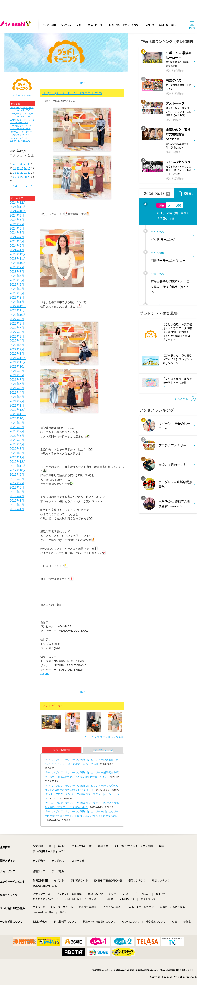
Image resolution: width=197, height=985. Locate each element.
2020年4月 (17, 444)
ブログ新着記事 (61, 750)
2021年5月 (17, 388)
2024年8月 (17, 219)
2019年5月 (17, 492)
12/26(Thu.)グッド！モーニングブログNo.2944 (21, 127)
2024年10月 (18, 211)
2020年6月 (17, 435)
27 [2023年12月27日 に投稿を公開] (21, 177)
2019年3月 (17, 500)
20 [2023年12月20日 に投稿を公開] (21, 172)
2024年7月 (17, 224)
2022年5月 (17, 336)
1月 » (29, 185)
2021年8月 (17, 375)
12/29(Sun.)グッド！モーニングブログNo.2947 (21, 108)
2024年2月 (17, 245)
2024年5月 (17, 232)
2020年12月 (18, 409)
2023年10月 (18, 263)
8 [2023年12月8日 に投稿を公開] (28, 164)
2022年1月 (17, 353)
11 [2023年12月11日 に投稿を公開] (14, 168)
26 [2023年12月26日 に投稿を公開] (18, 177)
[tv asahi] (16, 25)
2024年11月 (18, 206)
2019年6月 (17, 487)
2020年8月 (17, 427)
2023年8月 (17, 271)
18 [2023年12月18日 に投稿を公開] (14, 172)
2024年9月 (17, 215)
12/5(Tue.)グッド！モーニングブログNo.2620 (72, 93)
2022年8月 (17, 323)
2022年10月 (18, 315)
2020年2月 (17, 453)
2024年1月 (17, 250)
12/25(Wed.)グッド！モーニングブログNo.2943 (22, 133)
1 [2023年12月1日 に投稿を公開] (28, 159)
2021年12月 (18, 358)
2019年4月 (17, 496)
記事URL (44, 674)
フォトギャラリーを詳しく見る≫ (103, 736)
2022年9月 (17, 319)
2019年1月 (17, 509)
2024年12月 (18, 202)
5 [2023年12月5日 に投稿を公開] (17, 164)
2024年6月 (17, 228)
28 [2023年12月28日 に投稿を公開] (25, 177)
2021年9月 (17, 371)
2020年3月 (17, 448)
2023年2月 (17, 297)
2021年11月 (18, 362)
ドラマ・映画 (48, 25)
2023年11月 (18, 258)
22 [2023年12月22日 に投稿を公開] (29, 172)
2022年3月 (17, 345)
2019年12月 (18, 461)
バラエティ (66, 25)
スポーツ (149, 25)
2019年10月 (18, 470)
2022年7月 (17, 327)
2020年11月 (18, 414)
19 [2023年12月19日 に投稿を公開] (18, 172)
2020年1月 (17, 457)
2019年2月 (17, 504)
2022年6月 (17, 332)
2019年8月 (17, 479)
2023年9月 (17, 267)
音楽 (78, 25)
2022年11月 (18, 310)
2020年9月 (17, 423)
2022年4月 (17, 340)
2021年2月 (17, 401)
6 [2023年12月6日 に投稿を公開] (21, 164)
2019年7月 (17, 483)
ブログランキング (103, 750)
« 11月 (16, 185)
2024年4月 (17, 237)
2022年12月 (18, 306)
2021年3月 (17, 396)
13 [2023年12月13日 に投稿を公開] (21, 168)
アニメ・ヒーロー (95, 25)
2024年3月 (17, 241)
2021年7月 (17, 379)
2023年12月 (18, 254)
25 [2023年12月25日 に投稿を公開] (14, 177)
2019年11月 (18, 466)
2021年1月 (17, 405)
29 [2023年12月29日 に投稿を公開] (29, 177)
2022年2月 (17, 349)
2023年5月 (17, 284)
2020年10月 (18, 418)
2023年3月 (17, 293)
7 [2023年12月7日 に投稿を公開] (24, 164)
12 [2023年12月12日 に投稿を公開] (18, 168)
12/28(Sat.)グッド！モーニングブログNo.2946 (21, 114)
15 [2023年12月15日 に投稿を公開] (29, 168)
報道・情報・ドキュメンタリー (124, 25)
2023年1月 (17, 302)
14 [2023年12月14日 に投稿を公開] (25, 168)
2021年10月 (18, 366)
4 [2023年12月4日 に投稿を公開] (14, 164)
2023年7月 (17, 276)
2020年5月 (17, 440)
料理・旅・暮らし (168, 25)
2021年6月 (17, 384)
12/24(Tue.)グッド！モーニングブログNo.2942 (21, 139)
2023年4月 (17, 288)
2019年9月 (17, 474)
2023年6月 (17, 280)
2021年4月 (17, 392)
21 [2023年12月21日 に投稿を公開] (25, 172)
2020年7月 (17, 431)
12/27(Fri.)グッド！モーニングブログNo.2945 (22, 121)
